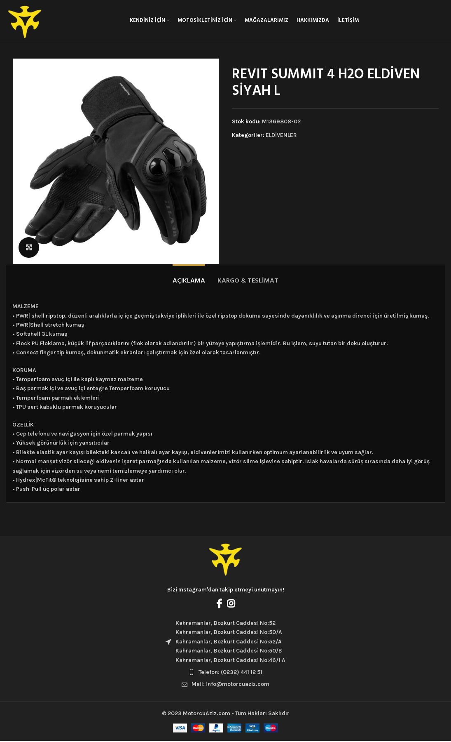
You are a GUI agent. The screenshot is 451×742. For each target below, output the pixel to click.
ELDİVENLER (281, 136)
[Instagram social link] (230, 605)
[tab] (189, 278)
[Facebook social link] (219, 605)
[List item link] (225, 673)
